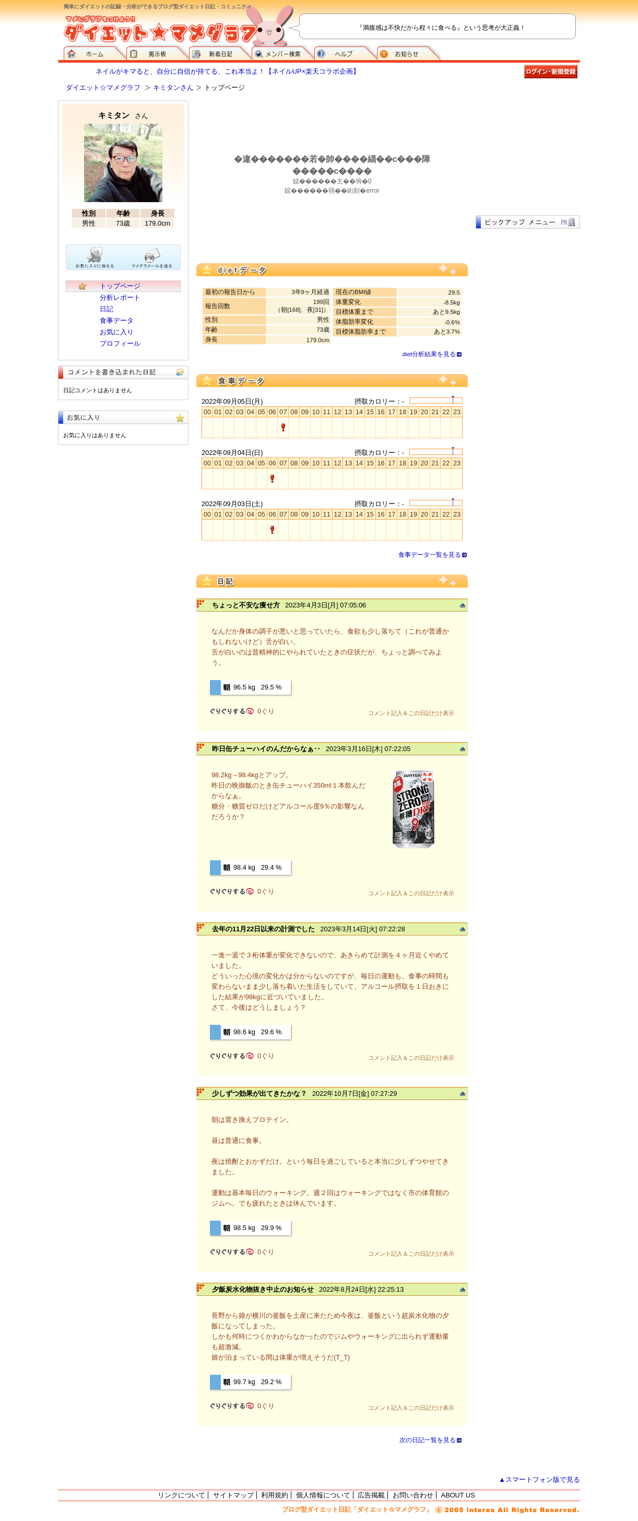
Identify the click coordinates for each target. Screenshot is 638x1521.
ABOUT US (458, 1495)
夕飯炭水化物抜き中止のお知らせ (263, 1289)
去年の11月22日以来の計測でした (263, 929)
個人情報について (323, 1495)
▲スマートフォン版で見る (539, 1479)
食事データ (117, 320)
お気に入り (117, 332)
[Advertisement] (528, 152)
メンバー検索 (283, 52)
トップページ (120, 286)
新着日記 (220, 52)
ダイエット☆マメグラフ (103, 87)
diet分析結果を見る (429, 354)
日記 (106, 309)
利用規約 (274, 1495)
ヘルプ (345, 52)
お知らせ (409, 52)
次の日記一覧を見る (427, 1440)
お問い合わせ (413, 1495)
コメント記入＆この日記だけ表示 (411, 713)
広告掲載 (371, 1495)
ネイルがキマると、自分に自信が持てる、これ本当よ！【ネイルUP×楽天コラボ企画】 (228, 71)
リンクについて (181, 1495)
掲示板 (157, 52)
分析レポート (120, 297)
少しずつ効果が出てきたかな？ (259, 1093)
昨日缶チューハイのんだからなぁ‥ (266, 749)
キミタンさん (173, 87)
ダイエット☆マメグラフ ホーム (95, 52)
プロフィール (120, 343)
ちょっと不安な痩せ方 (246, 605)
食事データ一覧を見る (429, 555)
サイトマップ (233, 1495)
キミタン (123, 115)
